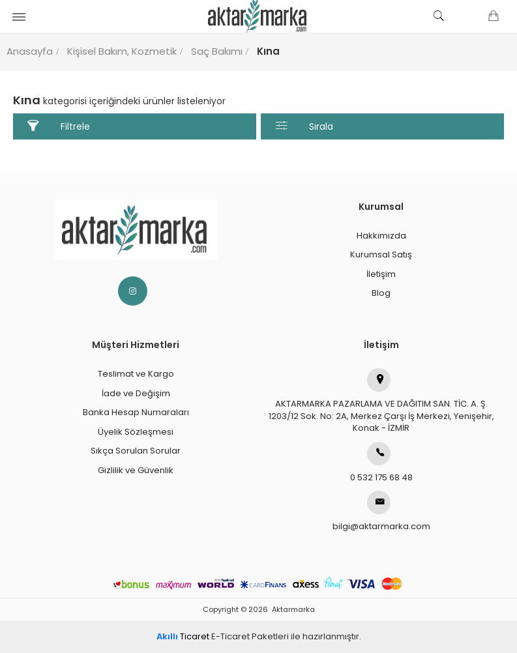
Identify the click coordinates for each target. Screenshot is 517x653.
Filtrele (58, 126)
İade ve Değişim (136, 393)
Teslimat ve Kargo (136, 374)
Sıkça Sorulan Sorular (136, 450)
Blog (381, 293)
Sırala (304, 126)
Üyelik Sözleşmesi (135, 432)
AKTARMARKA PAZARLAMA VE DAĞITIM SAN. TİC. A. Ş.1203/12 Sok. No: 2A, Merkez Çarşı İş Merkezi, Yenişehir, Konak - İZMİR (381, 401)
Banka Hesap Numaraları (136, 412)
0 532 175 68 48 (381, 463)
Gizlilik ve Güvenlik (135, 470)
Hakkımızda (381, 235)
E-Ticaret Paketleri (250, 636)
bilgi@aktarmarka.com (381, 511)
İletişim (381, 274)
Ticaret (182, 636)
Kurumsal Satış (381, 254)
